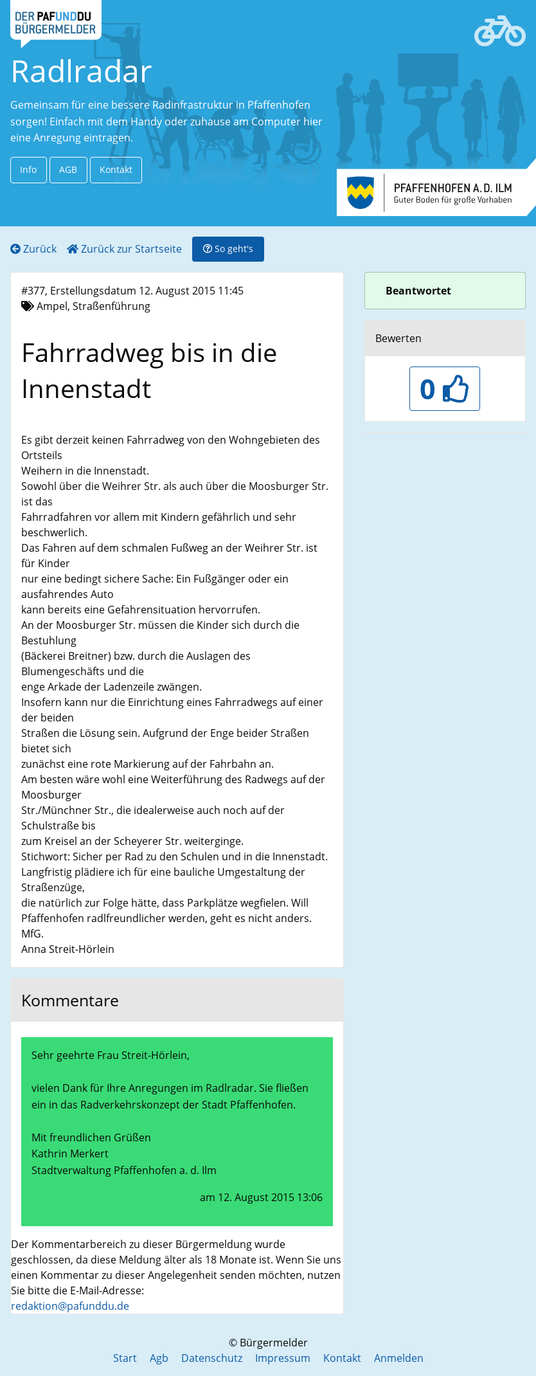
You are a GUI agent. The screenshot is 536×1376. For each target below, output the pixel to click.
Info (28, 169)
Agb (159, 1358)
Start (125, 1358)
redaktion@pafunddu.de (70, 1306)
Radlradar (81, 70)
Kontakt (116, 169)
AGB (68, 169)
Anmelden (399, 1358)
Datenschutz (211, 1358)
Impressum (282, 1358)
